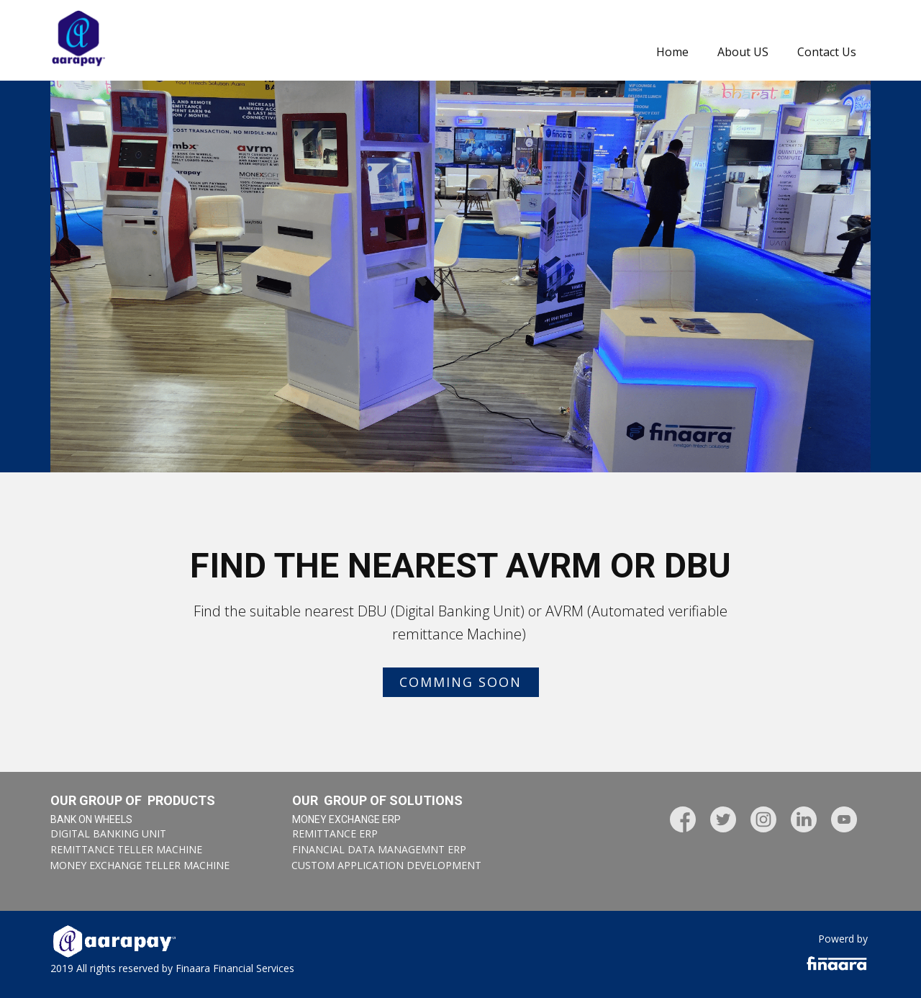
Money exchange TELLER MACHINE (140, 865)
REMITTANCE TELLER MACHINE (126, 849)
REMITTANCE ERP (335, 833)
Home (672, 52)
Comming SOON (460, 682)
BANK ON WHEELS (91, 819)
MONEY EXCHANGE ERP (346, 819)
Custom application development (386, 865)
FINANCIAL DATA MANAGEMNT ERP (379, 849)
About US (742, 52)
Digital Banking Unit (108, 833)
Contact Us (826, 52)
